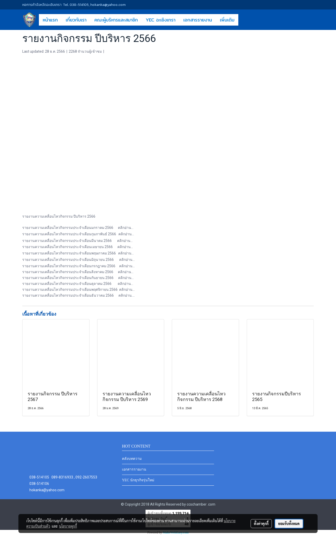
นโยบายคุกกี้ (68, 526)
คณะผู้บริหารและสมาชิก (116, 20)
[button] (243, 20)
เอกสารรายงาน (197, 20)
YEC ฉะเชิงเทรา (160, 20)
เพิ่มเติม (227, 20)
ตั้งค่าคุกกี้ (261, 523)
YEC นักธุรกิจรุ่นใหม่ (138, 480)
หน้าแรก (50, 20)
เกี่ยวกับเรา (76, 20)
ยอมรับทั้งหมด (289, 523)
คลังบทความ (132, 459)
